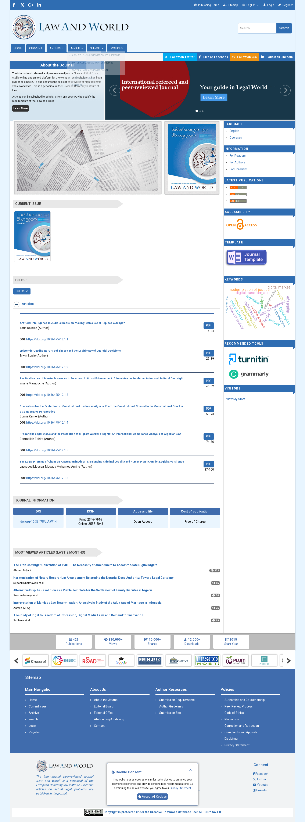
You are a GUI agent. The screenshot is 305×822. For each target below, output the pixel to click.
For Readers (238, 155)
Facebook (261, 773)
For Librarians (239, 169)
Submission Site (170, 712)
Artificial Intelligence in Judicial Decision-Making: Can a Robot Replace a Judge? (72, 323)
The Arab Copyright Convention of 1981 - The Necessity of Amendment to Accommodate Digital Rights (85, 565)
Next (289, 661)
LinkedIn (261, 790)
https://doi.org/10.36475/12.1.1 (47, 339)
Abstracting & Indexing (109, 719)
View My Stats (235, 399)
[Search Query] (257, 28)
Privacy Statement (180, 788)
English (250, 5)
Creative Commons (163, 812)
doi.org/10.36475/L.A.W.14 (38, 522)
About (77, 48)
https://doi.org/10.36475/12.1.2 (47, 367)
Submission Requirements (177, 700)
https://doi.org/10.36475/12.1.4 (47, 422)
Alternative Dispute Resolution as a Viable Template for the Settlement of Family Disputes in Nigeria (82, 590)
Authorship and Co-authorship (245, 700)
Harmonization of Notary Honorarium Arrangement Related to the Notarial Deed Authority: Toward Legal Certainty (93, 577)
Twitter (261, 779)
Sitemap (230, 5)
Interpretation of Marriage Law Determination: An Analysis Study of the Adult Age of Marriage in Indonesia (87, 602)
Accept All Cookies (152, 796)
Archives (57, 48)
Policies (117, 48)
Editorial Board (104, 706)
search (33, 719)
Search (284, 28)
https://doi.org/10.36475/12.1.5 (47, 450)
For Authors (237, 162)
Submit (96, 48)
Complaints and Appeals (241, 732)
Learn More (20, 108)
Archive (34, 712)
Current (35, 48)
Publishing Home (206, 5)
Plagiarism (232, 719)
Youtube (262, 784)
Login (268, 5)
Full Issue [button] (22, 291)
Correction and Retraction (242, 725)
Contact (99, 725)
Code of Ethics (234, 712)
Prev (16, 661)
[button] (119, 90)
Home (18, 48)
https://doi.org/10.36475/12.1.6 (47, 478)
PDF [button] (208, 325)
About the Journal (106, 700)
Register (285, 5)
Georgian (236, 137)
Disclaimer (231, 738)
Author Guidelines (171, 706)
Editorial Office (103, 712)
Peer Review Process (239, 706)
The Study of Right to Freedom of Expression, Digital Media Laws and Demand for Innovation (78, 615)
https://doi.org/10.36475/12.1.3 (47, 394)
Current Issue (38, 706)
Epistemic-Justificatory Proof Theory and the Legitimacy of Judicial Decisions (70, 350)
